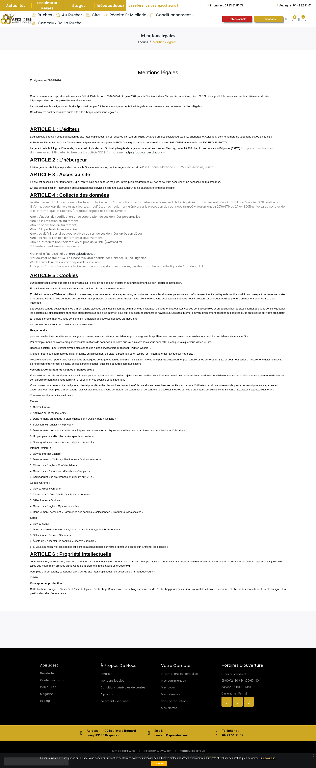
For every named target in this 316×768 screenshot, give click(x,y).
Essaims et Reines (47, 5)
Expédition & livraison (157, 751)
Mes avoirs (168, 687)
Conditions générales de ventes (123, 687)
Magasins (46, 694)
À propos (107, 694)
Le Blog (45, 701)
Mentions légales (112, 681)
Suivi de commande (123, 751)
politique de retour (192, 751)
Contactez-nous (52, 680)
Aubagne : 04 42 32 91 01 (295, 5)
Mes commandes (173, 681)
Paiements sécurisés (115, 701)
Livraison (106, 674)
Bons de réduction (174, 701)
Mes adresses (170, 694)
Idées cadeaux (110, 5)
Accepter (159, 763)
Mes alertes (169, 708)
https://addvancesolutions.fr (145, 152)
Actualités (15, 5)
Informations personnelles (179, 674)
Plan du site (48, 687)
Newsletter (47, 673)
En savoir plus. (268, 758)
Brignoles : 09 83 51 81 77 (226, 5)
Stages (78, 5)
